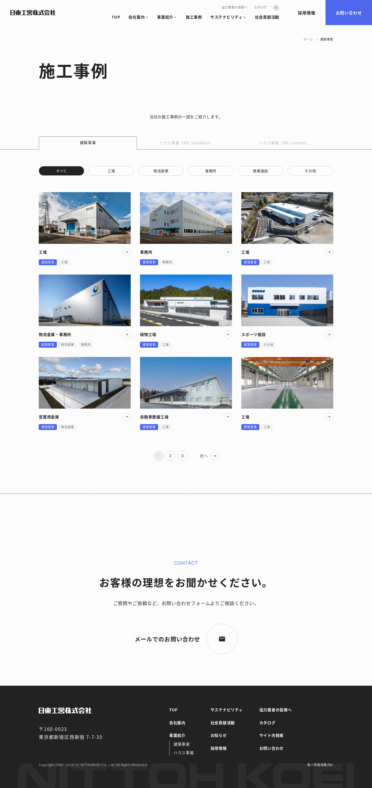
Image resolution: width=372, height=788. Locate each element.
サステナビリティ (226, 17)
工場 (111, 170)
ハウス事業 (184, 752)
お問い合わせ (349, 13)
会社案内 (136, 17)
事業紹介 (165, 17)
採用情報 (306, 13)
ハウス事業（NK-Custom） (284, 142)
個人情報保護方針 (320, 764)
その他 (310, 170)
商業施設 (260, 170)
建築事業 (182, 744)
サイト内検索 (271, 735)
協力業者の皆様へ (235, 7)
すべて (61, 170)
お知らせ (219, 735)
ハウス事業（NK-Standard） (186, 142)
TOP (116, 17)
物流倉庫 (161, 170)
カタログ (260, 7)
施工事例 (194, 17)
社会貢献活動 (267, 17)
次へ (204, 455)
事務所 (210, 170)
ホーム (308, 39)
